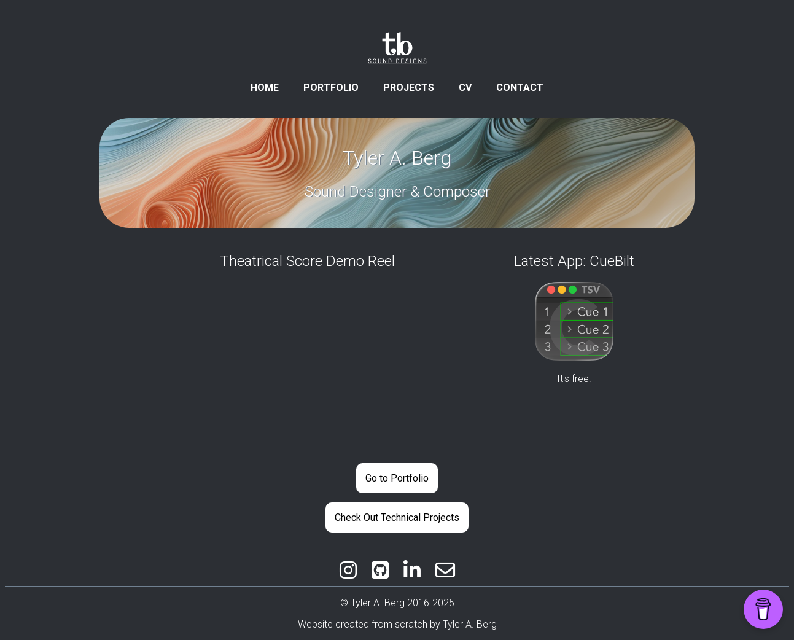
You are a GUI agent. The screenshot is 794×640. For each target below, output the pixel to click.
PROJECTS (408, 87)
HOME (265, 87)
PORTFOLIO (331, 87)
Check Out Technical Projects (397, 517)
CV (465, 87)
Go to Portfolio (397, 478)
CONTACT (519, 87)
